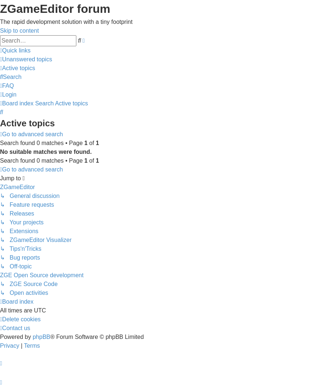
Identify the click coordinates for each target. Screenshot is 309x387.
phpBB (41, 337)
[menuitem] (26, 59)
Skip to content (19, 31)
